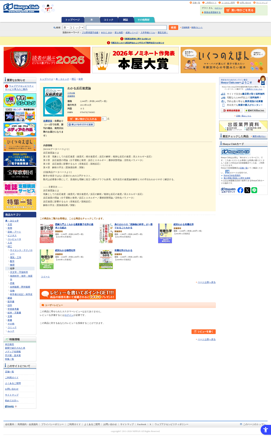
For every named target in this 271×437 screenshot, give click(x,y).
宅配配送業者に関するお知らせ (137, 39)
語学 (10, 305)
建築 (10, 298)
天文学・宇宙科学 (19, 272)
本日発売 (9, 344)
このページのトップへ (254, 424)
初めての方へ (11, 400)
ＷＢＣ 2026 (106, 32)
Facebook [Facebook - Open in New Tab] (141, 424)
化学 (12, 268)
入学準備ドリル (148, 32)
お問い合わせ (245, 3)
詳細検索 (185, 27)
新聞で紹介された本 (15, 348)
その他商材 (143, 19)
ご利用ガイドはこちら (253, 89)
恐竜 (12, 283)
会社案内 (9, 424)
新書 (10, 320)
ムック (11, 331)
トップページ (72, 19)
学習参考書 (13, 309)
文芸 (10, 224)
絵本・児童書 (14, 312)
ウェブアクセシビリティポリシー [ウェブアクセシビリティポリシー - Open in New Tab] (171, 424)
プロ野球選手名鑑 (90, 32)
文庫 (10, 316)
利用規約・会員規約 (28, 424)
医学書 (11, 301)
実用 (10, 228)
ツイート (45, 276)
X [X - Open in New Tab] (150, 424)
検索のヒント (197, 27)
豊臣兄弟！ (163, 32)
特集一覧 (9, 359)
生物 (12, 290)
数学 (12, 261)
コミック (108, 19)
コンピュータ (14, 239)
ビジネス (12, 235)
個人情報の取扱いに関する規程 (237, 178)
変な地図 (119, 32)
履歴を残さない (259, 136)
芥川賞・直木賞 (13, 355)
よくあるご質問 (228, 3)
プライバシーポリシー (52, 424)
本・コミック (12, 220)
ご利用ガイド (211, 3)
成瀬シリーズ (131, 32)
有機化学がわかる (123, 250)
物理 (12, 265)
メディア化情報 (13, 351)
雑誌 (125, 19)
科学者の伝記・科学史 (21, 294)
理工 (10, 246)
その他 (11, 323)
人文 (10, 242)
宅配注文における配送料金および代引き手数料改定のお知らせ (137, 43)
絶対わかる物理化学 (65, 250)
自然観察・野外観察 (20, 287)
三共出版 (71, 93)
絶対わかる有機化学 (184, 224)
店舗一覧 (196, 3)
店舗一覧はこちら (243, 116)
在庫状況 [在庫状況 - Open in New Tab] (47, 121)
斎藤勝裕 (71, 96)
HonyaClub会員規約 (232, 175)
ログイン (218, 8)
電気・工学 (15, 257)
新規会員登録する (212, 12)
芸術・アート (14, 232)
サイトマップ (262, 3)
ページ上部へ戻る (207, 282)
